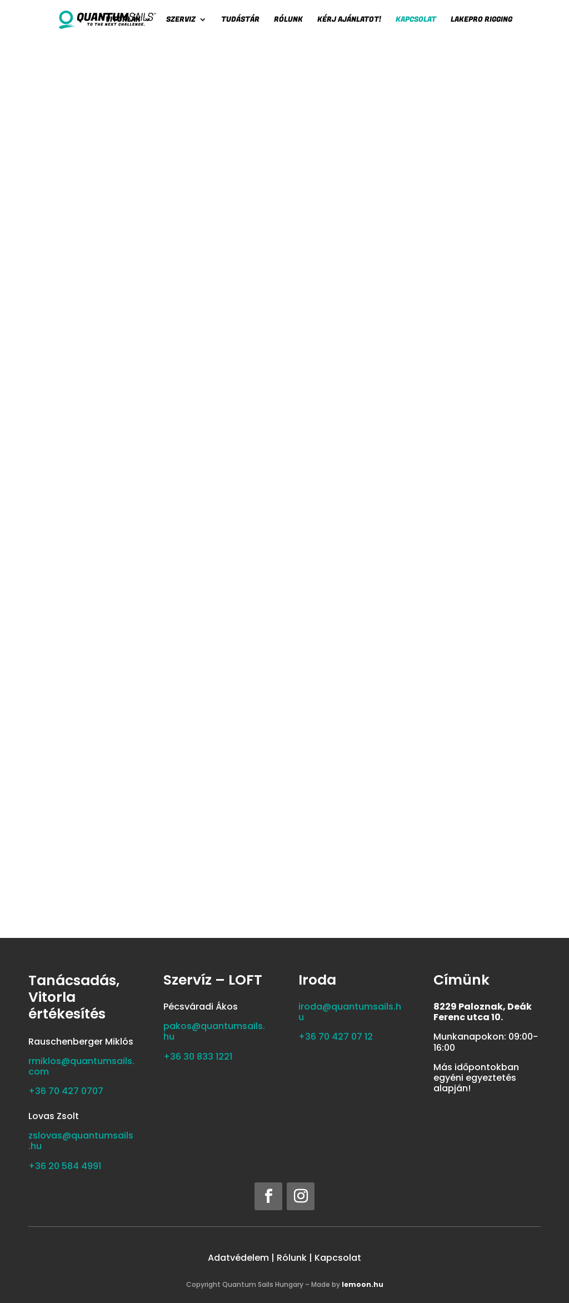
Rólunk (288, 20)
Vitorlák (123, 20)
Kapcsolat (416, 20)
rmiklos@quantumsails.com (81, 1066)
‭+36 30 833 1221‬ (197, 1056)
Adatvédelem (238, 1257)
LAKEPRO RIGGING (481, 20)
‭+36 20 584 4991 (64, 1166)
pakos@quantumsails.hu (214, 1031)
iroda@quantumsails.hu (349, 1012)
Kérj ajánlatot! (349, 20)
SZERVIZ (181, 20)
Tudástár (240, 20)
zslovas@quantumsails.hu (80, 1140)
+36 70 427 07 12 (335, 1036)
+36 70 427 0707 (65, 1091)
